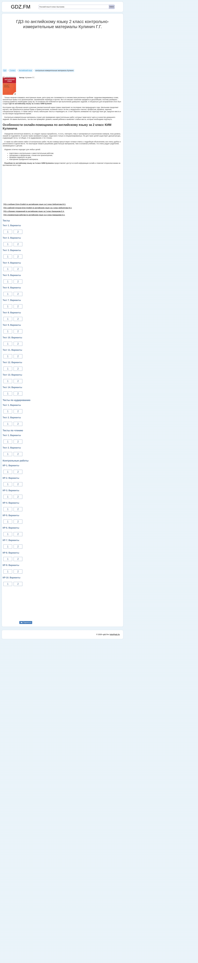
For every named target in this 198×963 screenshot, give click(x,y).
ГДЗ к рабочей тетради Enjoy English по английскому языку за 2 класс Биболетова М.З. (37, 208)
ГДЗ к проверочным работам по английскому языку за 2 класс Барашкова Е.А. (34, 215)
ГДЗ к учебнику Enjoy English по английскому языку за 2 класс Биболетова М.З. (34, 204)
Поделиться (27, 622)
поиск (111, 7)
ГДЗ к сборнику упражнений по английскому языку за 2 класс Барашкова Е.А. (33, 211)
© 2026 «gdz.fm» (102, 796)
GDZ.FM (20, 7)
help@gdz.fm (115, 796)
